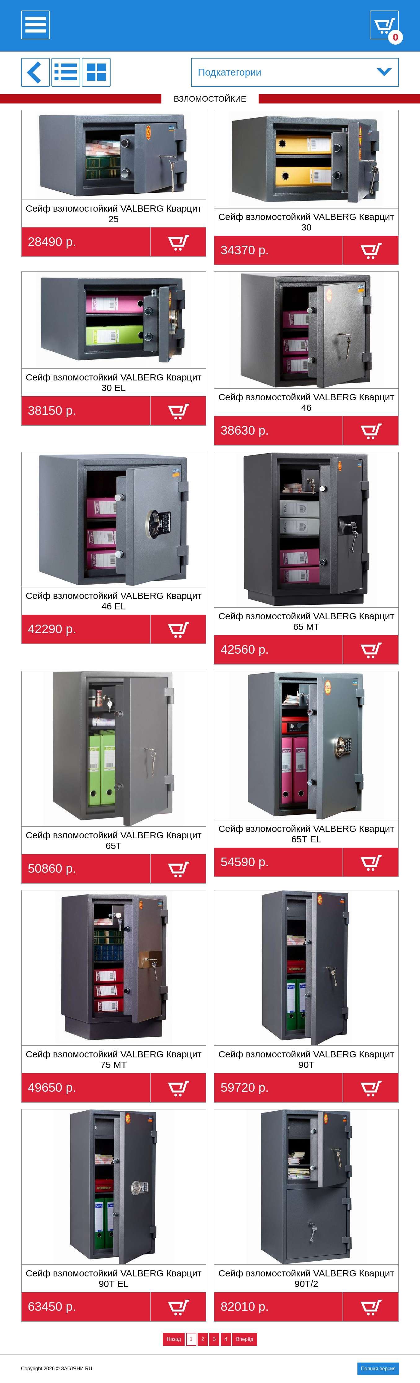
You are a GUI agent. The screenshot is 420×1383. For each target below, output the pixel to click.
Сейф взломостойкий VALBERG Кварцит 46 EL (114, 601)
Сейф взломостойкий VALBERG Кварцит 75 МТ (114, 1059)
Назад (174, 1339)
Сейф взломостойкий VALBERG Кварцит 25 (114, 213)
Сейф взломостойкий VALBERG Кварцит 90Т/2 (306, 1278)
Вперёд (244, 1339)
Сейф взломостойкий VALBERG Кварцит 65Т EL (306, 833)
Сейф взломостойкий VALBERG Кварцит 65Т (114, 840)
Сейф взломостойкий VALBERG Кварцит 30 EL (114, 382)
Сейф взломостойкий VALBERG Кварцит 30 (306, 222)
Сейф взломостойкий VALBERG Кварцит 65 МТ (306, 621)
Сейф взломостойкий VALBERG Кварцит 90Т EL (114, 1278)
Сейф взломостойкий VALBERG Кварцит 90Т (306, 1059)
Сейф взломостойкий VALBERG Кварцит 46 (306, 402)
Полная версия (378, 1368)
